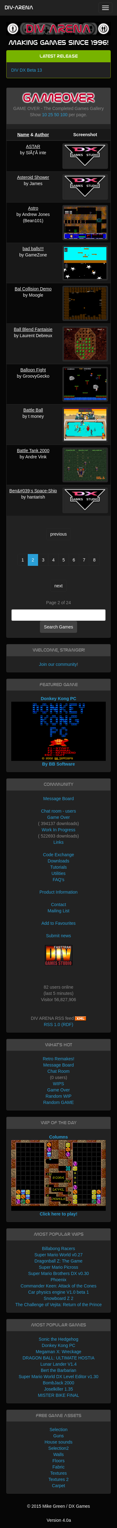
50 (56, 114)
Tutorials (58, 867)
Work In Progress (59, 829)
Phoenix (58, 1279)
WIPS (58, 1083)
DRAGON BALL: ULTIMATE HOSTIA (58, 1357)
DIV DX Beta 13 (26, 70)
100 (63, 114)
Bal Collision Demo (33, 288)
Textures (58, 1473)
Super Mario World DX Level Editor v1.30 (59, 1376)
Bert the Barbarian (58, 1370)
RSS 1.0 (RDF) (58, 1024)
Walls (58, 1454)
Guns (58, 1435)
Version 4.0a (59, 1520)
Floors (58, 1460)
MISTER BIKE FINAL (58, 1395)
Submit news (58, 935)
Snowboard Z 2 (58, 1298)
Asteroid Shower (33, 177)
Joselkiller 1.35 (58, 1389)
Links (58, 842)
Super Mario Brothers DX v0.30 (58, 1273)
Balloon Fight (33, 369)
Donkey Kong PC (58, 1345)
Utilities (58, 873)
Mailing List (58, 910)
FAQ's (59, 879)
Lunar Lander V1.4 (59, 1364)
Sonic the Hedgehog (58, 1339)
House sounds (59, 1442)
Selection (59, 1429)
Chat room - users (58, 811)
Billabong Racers (58, 1248)
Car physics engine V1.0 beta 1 (58, 1292)
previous (58, 534)
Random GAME (58, 1102)
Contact (58, 904)
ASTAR (33, 146)
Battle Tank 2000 (33, 450)
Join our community (58, 664)
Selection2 (58, 1448)
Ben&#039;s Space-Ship (33, 490)
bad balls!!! (33, 248)
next (58, 585)
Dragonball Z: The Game (59, 1260)
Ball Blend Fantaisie (33, 329)
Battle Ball (33, 410)
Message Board (58, 798)
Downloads (58, 860)
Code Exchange (58, 854)
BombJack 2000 (58, 1382)
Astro (33, 208)
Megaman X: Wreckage (58, 1351)
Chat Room (58, 1071)
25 (50, 114)
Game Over (58, 817)
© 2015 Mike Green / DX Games (58, 1506)
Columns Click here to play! (58, 1175)
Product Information (58, 892)
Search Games (58, 626)
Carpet (58, 1485)
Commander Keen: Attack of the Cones (58, 1285)
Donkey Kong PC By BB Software (58, 731)
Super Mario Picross (58, 1267)
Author (42, 134)
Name (23, 134)
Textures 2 (58, 1479)
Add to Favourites (58, 923)
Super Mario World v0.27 (58, 1254)
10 (44, 114)
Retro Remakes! (58, 1058)
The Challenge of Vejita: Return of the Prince (58, 1304)
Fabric (58, 1466)
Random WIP (58, 1096)
